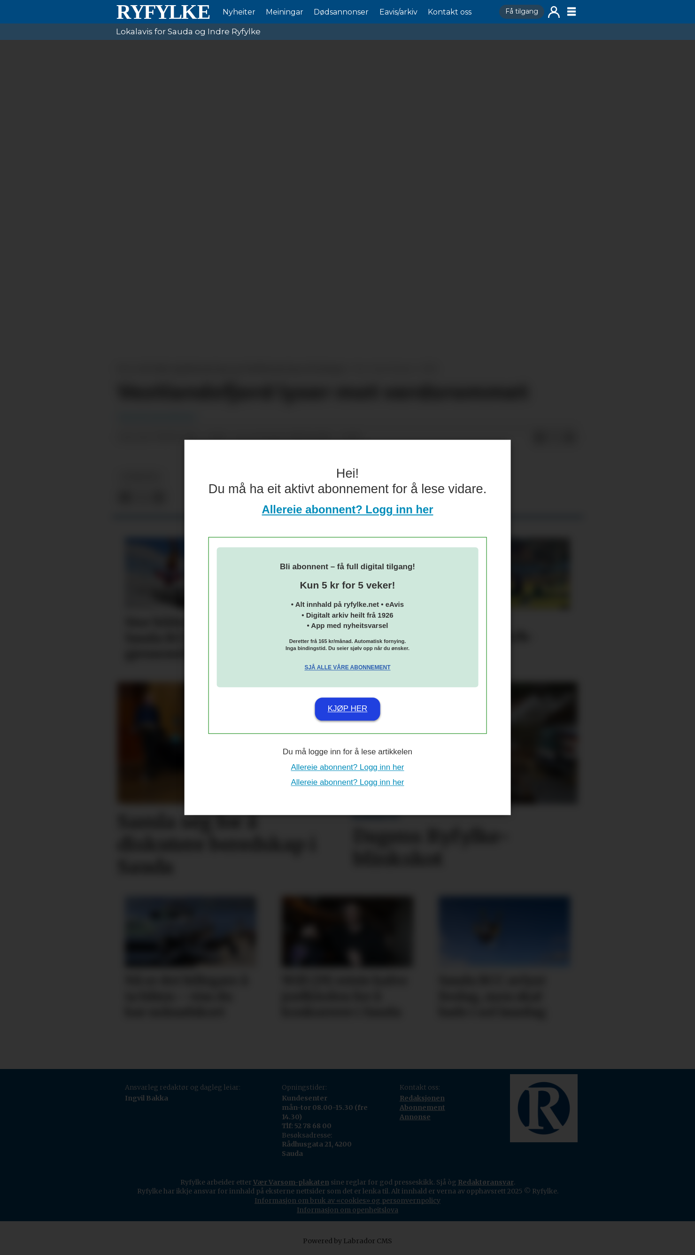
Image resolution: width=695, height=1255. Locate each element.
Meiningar (284, 12)
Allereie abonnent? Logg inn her (347, 510)
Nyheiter (239, 12)
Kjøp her (348, 708)
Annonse (415, 1117)
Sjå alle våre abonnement (347, 667)
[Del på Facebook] (540, 438)
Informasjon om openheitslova (347, 1210)
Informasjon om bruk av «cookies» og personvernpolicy (347, 1200)
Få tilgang (521, 11)
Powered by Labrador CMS (347, 1241)
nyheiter (140, 477)
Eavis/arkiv (398, 12)
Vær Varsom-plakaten (291, 1182)
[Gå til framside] (163, 11)
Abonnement (422, 1107)
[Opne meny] (571, 12)
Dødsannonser (341, 12)
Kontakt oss (449, 12)
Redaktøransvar (486, 1182)
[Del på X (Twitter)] (555, 438)
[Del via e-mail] (570, 438)
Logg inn (554, 12)
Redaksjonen (422, 1098)
